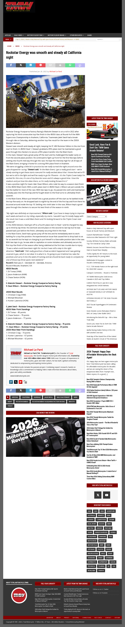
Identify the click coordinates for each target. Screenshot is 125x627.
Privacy (66, 617)
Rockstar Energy (22, 402)
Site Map (117, 617)
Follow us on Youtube (100, 593)
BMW (108, 515)
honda (113, 532)
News (75, 397)
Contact (108, 617)
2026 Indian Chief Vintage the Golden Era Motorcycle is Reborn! (47, 610)
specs (103, 554)
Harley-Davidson (101, 532)
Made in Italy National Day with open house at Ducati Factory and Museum (76, 590)
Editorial (76, 617)
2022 (89, 511)
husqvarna (92, 537)
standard (91, 558)
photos (100, 549)
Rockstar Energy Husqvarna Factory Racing (48, 402)
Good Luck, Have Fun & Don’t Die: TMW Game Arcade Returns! (99, 147)
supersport (103, 562)
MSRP (101, 545)
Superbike (109, 558)
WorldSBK (91, 571)
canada (90, 520)
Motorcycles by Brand (56, 35)
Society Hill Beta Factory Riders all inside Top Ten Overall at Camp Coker (76, 600)
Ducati (101, 524)
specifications (93, 554)
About (58, 617)
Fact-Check (98, 617)
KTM (110, 537)
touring (101, 566)
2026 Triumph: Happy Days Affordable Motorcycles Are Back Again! (101, 354)
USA (114, 566)
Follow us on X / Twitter (101, 589)
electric (91, 528)
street (100, 558)
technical (91, 566)
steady (10, 406)
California (26, 397)
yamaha (101, 571)
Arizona (15, 397)
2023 (95, 511)
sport (110, 554)
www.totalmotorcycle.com (20, 376)
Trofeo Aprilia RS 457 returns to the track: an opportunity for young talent (77, 610)
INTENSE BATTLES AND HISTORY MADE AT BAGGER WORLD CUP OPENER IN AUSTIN (102, 292)
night (10, 402)
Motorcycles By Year (34, 35)
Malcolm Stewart (63, 397)
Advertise (50, 617)
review (108, 549)
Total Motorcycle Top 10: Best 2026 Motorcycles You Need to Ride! (45, 605)
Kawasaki (102, 537)
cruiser (111, 520)
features (108, 528)
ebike (109, 524)
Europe (99, 528)
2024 (102, 511)
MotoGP (102, 541)
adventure (111, 511)
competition (101, 520)
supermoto (92, 562)
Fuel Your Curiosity (102, 346)
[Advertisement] (78, 17)
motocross (92, 541)
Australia (91, 515)
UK (108, 566)
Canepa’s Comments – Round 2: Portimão (102, 273)
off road (91, 549)
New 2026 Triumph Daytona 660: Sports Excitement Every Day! (46, 590)
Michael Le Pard (55, 71)
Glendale (37, 397)
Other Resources (76, 35)
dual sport (92, 524)
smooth (72, 402)
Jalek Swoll (49, 397)
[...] (107, 374)
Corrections (86, 617)
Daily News (18, 35)
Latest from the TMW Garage (102, 118)
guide (90, 532)
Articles (8, 35)
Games (89, 35)
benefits (101, 515)
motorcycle (92, 545)
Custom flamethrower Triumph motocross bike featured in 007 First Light (76, 595)
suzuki (112, 562)
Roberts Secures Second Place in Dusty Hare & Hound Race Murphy (77, 605)
